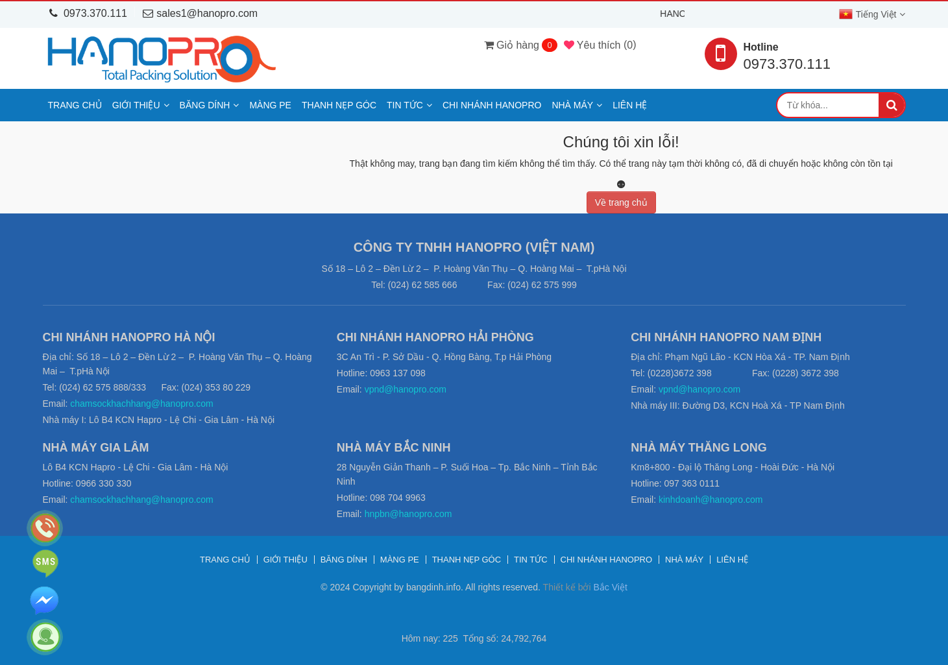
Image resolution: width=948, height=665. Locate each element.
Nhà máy (572, 105)
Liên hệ (630, 105)
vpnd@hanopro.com (405, 389)
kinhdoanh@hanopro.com (711, 499)
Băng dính (205, 105)
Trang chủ (75, 105)
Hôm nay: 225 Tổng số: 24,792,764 (474, 638)
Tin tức (405, 105)
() (600, 45)
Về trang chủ (621, 202)
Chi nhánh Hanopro (492, 105)
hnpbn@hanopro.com (408, 514)
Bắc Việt (610, 587)
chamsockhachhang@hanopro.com (141, 403)
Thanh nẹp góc (339, 105)
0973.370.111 (88, 13)
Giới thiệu (136, 105)
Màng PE (270, 105)
